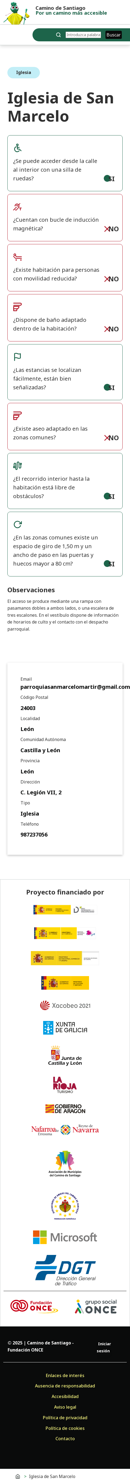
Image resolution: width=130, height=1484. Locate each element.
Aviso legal (65, 1407)
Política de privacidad (65, 1418)
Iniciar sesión (104, 1347)
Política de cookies (65, 1428)
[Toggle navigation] (7, 35)
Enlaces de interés (65, 1375)
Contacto (65, 1439)
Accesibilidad (65, 1396)
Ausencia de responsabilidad (65, 1386)
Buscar (114, 35)
